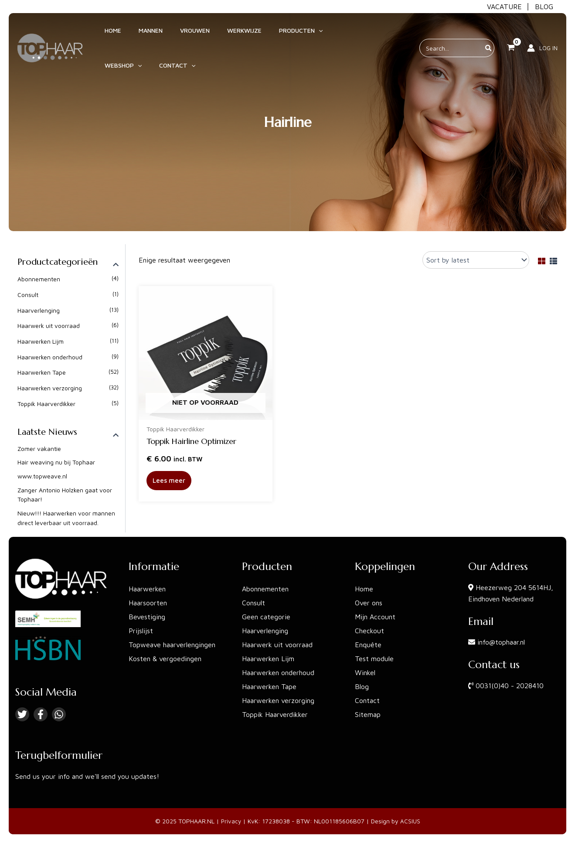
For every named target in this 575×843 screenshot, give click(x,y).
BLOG (544, 6)
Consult (27, 294)
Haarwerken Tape (41, 371)
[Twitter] (22, 714)
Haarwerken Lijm (40, 341)
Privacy (231, 821)
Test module (374, 658)
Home (364, 589)
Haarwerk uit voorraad (48, 325)
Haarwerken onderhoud (49, 356)
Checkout (369, 631)
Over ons (368, 603)
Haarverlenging (38, 310)
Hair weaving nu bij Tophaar (56, 462)
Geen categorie (266, 617)
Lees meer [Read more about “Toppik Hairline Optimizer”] (169, 481)
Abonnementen (38, 279)
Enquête (368, 644)
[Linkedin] (59, 714)
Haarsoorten (148, 603)
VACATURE (504, 6)
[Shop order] (475, 260)
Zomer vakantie (39, 448)
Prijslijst (141, 631)
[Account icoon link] (542, 34)
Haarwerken (147, 589)
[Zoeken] (488, 34)
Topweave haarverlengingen (172, 644)
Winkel (365, 672)
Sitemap (368, 714)
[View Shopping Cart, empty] (510, 34)
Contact (367, 700)
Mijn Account (375, 617)
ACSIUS (411, 821)
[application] (279, 34)
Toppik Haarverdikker (46, 402)
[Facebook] (41, 714)
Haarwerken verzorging (49, 387)
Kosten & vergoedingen (165, 658)
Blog (362, 686)
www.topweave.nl (42, 476)
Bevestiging (147, 617)
